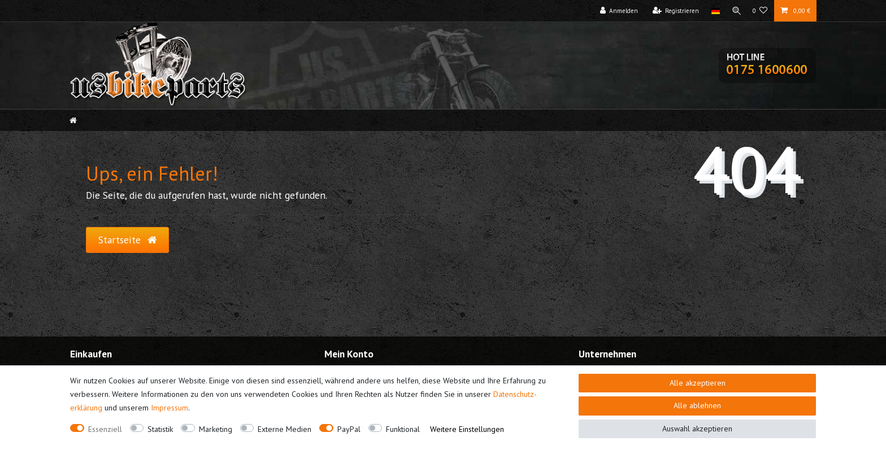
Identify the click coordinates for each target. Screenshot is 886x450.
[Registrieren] (673, 10)
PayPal (349, 429)
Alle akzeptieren (698, 383)
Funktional (403, 429)
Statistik (160, 429)
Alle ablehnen (697, 405)
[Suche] (735, 10)
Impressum (169, 408)
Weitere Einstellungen (467, 429)
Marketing (215, 429)
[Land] (712, 10)
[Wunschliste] (760, 10)
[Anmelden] (616, 10)
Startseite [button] (127, 239)
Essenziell (105, 429)
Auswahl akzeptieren (697, 428)
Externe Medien (284, 429)
